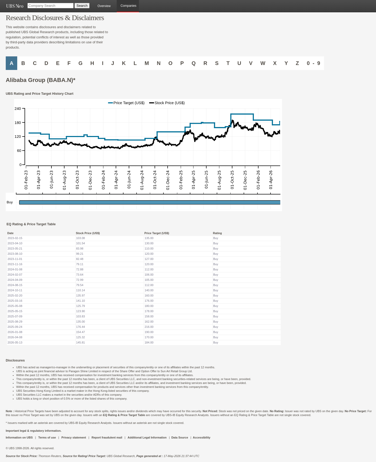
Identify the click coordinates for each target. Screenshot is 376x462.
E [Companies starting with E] (58, 63)
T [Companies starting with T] (228, 63)
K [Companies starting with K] (124, 63)
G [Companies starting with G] (80, 63)
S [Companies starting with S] (217, 63)
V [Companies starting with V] (250, 63)
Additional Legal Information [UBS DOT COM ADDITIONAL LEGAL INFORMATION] (147, 437)
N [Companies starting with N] (158, 63)
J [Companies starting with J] (112, 63)
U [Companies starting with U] (239, 63)
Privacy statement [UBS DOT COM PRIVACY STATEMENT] (74, 437)
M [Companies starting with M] (147, 63)
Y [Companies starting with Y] (286, 63)
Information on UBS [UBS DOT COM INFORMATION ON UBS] (19, 437)
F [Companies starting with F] (68, 63)
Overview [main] (104, 6)
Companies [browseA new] (129, 6)
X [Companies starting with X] (275, 63)
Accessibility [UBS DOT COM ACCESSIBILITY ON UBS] (201, 437)
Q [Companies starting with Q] (194, 63)
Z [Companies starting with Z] (297, 63)
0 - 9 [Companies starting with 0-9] (313, 63)
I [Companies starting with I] (102, 63)
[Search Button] (82, 5)
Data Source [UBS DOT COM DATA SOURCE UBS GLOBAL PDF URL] (179, 437)
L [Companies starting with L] (135, 63)
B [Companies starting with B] (23, 63)
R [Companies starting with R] (205, 63)
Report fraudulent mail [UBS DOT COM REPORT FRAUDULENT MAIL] (107, 437)
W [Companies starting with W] (262, 63)
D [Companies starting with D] (46, 63)
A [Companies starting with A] (11, 63)
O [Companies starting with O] (170, 63)
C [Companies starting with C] (35, 63)
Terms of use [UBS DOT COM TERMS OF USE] (47, 437)
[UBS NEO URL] (14, 6)
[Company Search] (50, 5)
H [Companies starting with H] (92, 63)
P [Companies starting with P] (182, 63)
